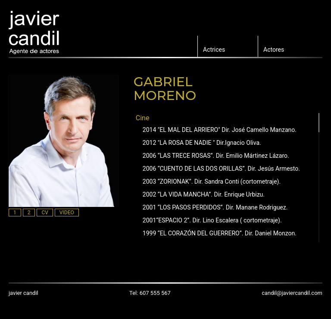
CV (44, 213)
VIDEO (66, 213)
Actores (273, 49)
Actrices (214, 49)
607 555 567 (155, 293)
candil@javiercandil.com (292, 293)
